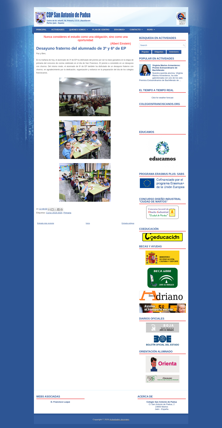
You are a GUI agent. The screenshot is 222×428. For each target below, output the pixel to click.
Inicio (88, 223)
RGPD (152, 29)
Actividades (57, 30)
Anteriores (174, 52)
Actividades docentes (119, 419)
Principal (41, 30)
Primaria (67, 213)
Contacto (137, 29)
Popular (145, 52)
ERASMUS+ (119, 30)
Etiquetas (159, 52)
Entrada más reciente (45, 223)
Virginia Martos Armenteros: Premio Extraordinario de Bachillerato (166, 67)
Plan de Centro (100, 30)
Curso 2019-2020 (54, 213)
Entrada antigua (128, 223)
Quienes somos (79, 29)
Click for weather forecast (162, 98)
